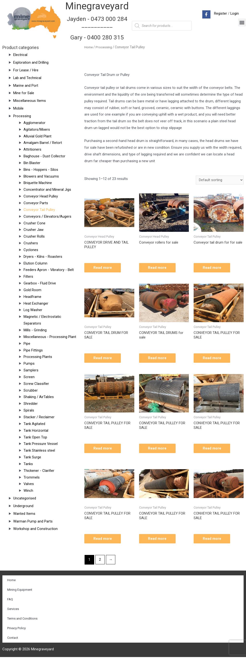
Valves (29, 484)
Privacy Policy (16, 629)
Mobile (18, 108)
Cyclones (31, 250)
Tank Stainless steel (39, 450)
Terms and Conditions (22, 619)
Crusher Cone (34, 223)
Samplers (31, 370)
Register (220, 13)
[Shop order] (220, 180)
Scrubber (31, 390)
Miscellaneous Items (29, 100)
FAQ (10, 600)
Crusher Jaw (33, 230)
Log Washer (33, 310)
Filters (28, 276)
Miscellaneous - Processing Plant (50, 337)
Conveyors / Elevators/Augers (47, 216)
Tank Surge (32, 457)
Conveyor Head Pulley (41, 196)
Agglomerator (34, 123)
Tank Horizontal (36, 430)
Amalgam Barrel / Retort (43, 143)
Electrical (20, 55)
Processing (22, 116)
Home (88, 47)
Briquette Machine (38, 183)
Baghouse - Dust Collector (44, 156)
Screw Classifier (36, 383)
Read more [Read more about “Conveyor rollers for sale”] (158, 267)
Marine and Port (25, 85)
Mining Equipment (19, 590)
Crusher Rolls (34, 236)
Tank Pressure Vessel (41, 444)
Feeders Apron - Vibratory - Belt (49, 270)
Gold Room (32, 290)
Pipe (27, 343)
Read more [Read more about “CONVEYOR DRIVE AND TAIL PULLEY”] (103, 267)
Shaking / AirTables (39, 397)
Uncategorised (24, 498)
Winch (28, 490)
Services (13, 610)
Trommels (32, 477)
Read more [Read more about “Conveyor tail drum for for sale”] (212, 267)
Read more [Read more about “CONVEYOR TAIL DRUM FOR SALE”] (103, 358)
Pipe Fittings (33, 350)
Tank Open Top (35, 437)
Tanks (28, 464)
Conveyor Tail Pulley (39, 210)
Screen (29, 377)
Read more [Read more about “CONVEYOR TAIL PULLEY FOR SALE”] (212, 358)
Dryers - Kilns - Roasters (43, 256)
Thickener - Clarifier (39, 470)
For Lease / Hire (26, 70)
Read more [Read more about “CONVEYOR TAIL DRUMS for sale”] (158, 358)
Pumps (29, 363)
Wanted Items (24, 513)
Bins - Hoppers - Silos (41, 169)
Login (234, 13)
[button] (242, 22)
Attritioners (32, 149)
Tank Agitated (34, 424)
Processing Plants (38, 357)
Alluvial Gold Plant (37, 136)
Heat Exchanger (36, 303)
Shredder (31, 403)
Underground (23, 506)
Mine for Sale (23, 93)
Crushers (31, 243)
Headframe (32, 297)
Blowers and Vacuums (41, 176)
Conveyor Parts (36, 203)
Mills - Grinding (35, 330)
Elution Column (35, 263)
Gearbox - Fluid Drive (40, 283)
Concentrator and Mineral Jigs (47, 189)
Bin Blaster (32, 163)
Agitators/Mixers (37, 129)
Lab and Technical (27, 78)
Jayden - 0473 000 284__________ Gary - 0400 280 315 (97, 28)
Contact (12, 638)
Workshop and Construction (35, 529)
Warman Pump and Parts (33, 521)
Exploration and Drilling (31, 62)
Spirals (29, 410)
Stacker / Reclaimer (39, 417)
